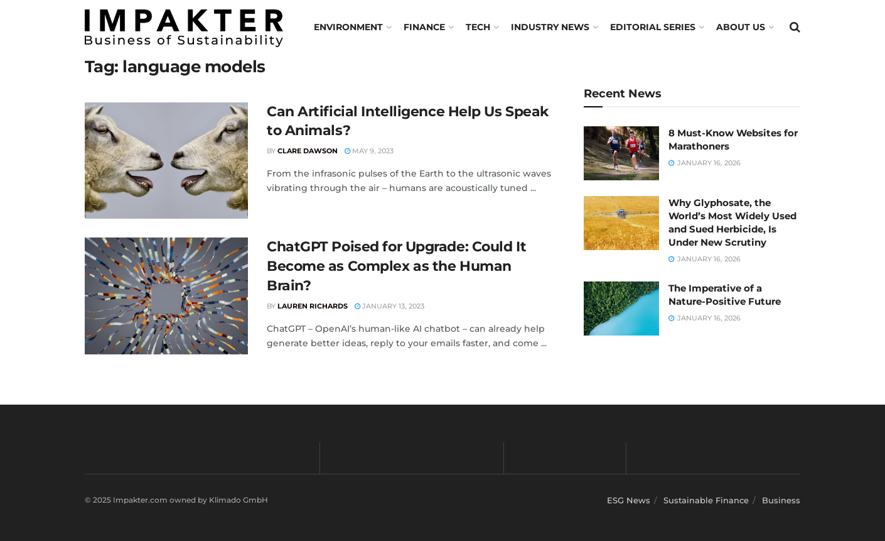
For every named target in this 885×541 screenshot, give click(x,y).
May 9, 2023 (369, 150)
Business (781, 500)
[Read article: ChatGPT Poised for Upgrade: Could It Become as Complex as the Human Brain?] (166, 296)
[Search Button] (795, 27)
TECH (478, 27)
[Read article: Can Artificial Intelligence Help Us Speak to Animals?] (166, 160)
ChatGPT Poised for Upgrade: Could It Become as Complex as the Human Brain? (396, 266)
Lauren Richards (312, 306)
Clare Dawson (307, 150)
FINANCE (424, 27)
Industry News (550, 27)
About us (740, 27)
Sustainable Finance (706, 500)
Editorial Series (652, 27)
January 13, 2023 (389, 306)
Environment (348, 27)
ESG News (628, 500)
